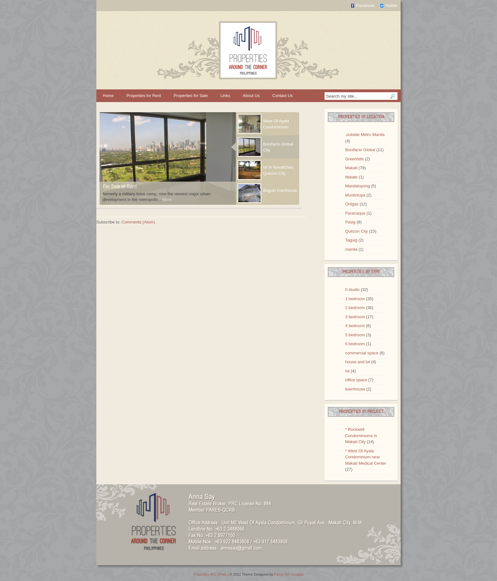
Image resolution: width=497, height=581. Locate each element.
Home (108, 95)
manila (351, 249)
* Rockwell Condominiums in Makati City (361, 435)
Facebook (365, 5)
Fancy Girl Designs (289, 574)
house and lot (357, 361)
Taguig (351, 240)
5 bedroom (355, 334)
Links (225, 95)
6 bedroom (355, 343)
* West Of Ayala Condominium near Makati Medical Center (365, 457)
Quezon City (356, 231)
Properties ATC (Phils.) (211, 574)
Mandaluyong (357, 186)
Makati (351, 167)
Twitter (391, 5)
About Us (251, 95)
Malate (351, 177)
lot (347, 371)
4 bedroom (355, 325)
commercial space (361, 353)
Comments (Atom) (138, 222)
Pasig (350, 222)
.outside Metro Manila (364, 134)
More (167, 199)
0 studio (352, 289)
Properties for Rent (143, 95)
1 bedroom (355, 298)
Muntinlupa (355, 195)
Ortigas (351, 204)
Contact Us (282, 95)
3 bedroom (355, 316)
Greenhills (354, 159)
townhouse (355, 389)
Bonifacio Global (360, 149)
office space (356, 380)
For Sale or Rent (120, 186)
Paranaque (355, 213)
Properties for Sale (191, 95)
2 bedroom (355, 307)
